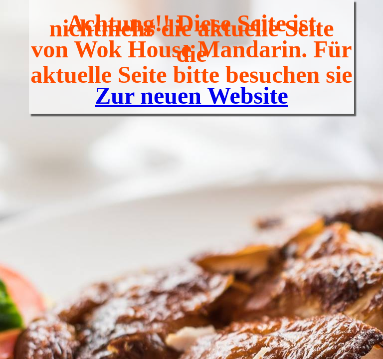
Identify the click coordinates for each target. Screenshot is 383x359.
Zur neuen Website (191, 95)
